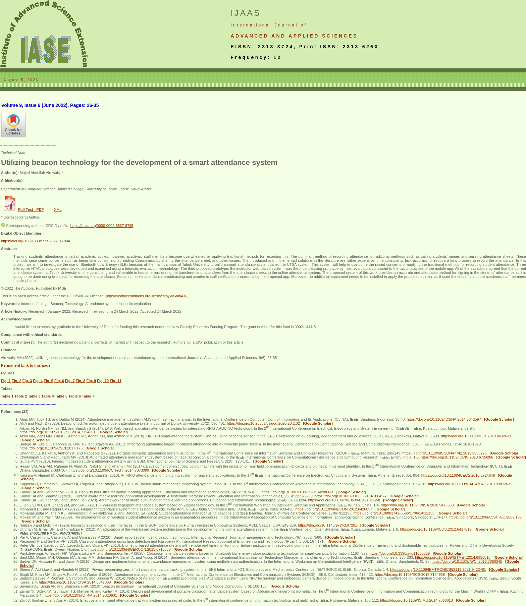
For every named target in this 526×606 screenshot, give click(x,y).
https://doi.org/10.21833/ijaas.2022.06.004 (35, 241)
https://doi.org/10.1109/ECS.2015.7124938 (410, 574)
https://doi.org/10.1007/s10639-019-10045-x (350, 496)
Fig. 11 (115, 381)
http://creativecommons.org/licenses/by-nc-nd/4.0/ (146, 296)
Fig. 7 (70, 381)
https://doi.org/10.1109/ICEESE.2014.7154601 (57, 432)
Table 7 (88, 396)
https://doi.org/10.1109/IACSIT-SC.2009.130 (486, 517)
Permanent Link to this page (25, 365)
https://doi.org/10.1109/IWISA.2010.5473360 (417, 505)
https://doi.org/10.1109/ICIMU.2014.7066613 (416, 600)
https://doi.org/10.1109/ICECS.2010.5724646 (458, 475)
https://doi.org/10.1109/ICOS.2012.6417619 (436, 529)
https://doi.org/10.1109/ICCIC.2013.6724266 (457, 457)
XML (58, 209)
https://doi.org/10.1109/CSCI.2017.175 (51, 448)
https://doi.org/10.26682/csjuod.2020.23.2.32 (263, 423)
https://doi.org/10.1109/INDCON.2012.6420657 (334, 509)
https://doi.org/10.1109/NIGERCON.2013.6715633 (130, 549)
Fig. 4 (38, 381)
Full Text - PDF (31, 209)
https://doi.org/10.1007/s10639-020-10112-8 (344, 500)
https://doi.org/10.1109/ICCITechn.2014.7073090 (109, 470)
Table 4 (48, 396)
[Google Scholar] (499, 419)
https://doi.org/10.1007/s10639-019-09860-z (297, 492)
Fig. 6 (59, 381)
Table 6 (74, 396)
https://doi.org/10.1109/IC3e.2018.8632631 (476, 436)
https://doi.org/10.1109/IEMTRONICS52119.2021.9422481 (438, 569)
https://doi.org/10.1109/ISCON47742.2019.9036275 (445, 453)
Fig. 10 (103, 381)
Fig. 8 (81, 381)
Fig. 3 (27, 381)
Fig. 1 (6, 381)
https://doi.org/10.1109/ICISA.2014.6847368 (75, 582)
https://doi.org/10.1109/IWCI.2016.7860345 (466, 561)
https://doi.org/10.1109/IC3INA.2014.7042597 (444, 419)
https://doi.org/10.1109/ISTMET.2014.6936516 (452, 557)
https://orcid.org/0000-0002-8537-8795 (102, 226)
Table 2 (20, 396)
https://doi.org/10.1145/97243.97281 (327, 525)
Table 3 (34, 396)
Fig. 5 (48, 381)
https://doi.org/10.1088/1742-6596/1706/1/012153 (393, 513)
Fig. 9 (91, 381)
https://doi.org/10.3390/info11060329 (400, 553)
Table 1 (7, 396)
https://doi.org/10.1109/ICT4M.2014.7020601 (80, 595)
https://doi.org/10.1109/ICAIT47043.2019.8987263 (469, 484)
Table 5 (61, 396)
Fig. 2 (16, 381)
